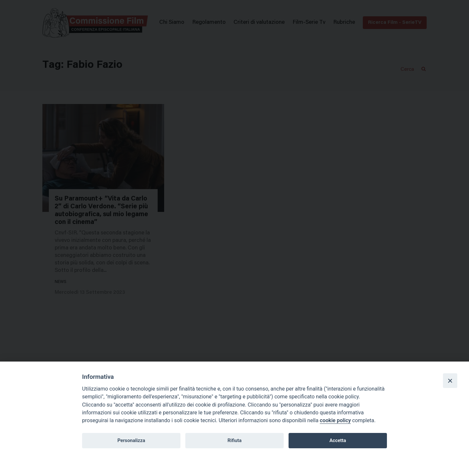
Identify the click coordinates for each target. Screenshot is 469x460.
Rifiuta (234, 440)
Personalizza (131, 440)
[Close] (450, 380)
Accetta (337, 440)
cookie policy (335, 420)
